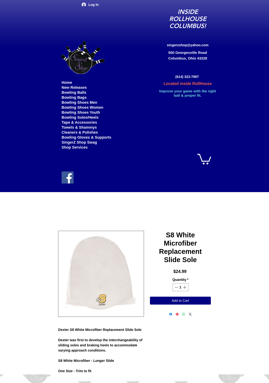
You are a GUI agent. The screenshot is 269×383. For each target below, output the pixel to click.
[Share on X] (190, 314)
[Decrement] (176, 287)
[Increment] (185, 287)
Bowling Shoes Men (79, 102)
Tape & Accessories (79, 122)
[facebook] (68, 177)
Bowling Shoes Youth (81, 112)
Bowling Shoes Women (82, 107)
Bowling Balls (74, 92)
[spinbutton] (180, 287)
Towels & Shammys (79, 127)
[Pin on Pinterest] (177, 314)
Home (67, 82)
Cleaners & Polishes (80, 132)
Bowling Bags (74, 97)
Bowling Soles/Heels (80, 117)
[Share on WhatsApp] (184, 314)
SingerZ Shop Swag (79, 142)
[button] (204, 158)
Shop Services (75, 147)
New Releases (74, 87)
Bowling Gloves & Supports (83, 137)
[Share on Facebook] (171, 314)
